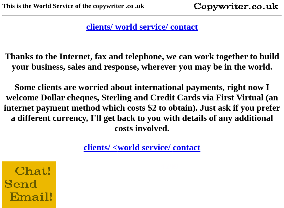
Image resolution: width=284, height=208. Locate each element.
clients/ (100, 27)
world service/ (142, 27)
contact (184, 27)
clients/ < (101, 147)
